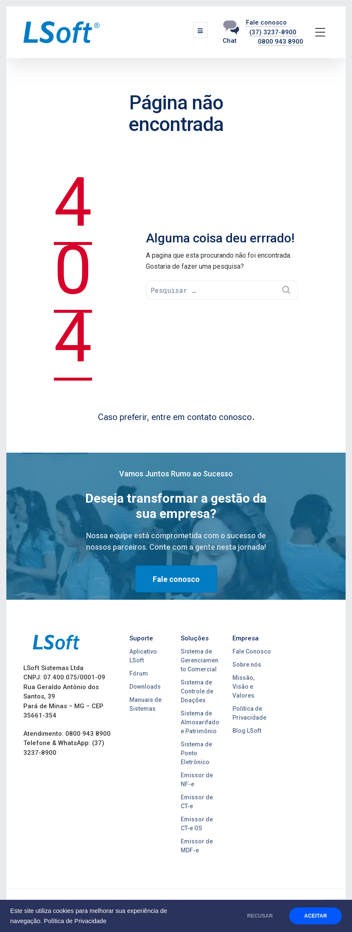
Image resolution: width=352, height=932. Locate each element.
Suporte (141, 638)
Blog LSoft (246, 730)
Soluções (195, 638)
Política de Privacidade (75, 921)
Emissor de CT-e (197, 802)
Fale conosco (266, 22)
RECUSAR (260, 916)
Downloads (145, 686)
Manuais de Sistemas (145, 704)
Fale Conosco (251, 651)
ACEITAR (315, 916)
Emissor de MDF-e (197, 846)
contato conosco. (220, 417)
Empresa (245, 638)
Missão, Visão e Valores (243, 686)
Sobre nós (246, 664)
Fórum (138, 673)
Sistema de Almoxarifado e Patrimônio (200, 722)
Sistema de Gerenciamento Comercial (199, 660)
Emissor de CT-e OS (197, 824)
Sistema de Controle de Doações (197, 691)
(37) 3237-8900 (272, 32)
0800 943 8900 (280, 41)
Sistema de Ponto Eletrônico (196, 753)
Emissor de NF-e (197, 779)
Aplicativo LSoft (143, 656)
